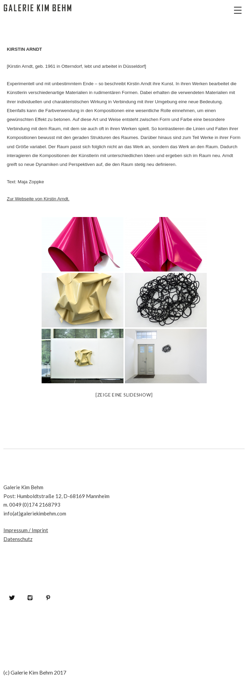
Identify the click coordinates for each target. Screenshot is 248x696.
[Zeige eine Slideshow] (124, 395)
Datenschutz (17, 539)
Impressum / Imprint (25, 530)
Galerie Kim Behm (37, 17)
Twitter (11, 597)
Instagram (30, 597)
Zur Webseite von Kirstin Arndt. (38, 198)
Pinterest (48, 597)
